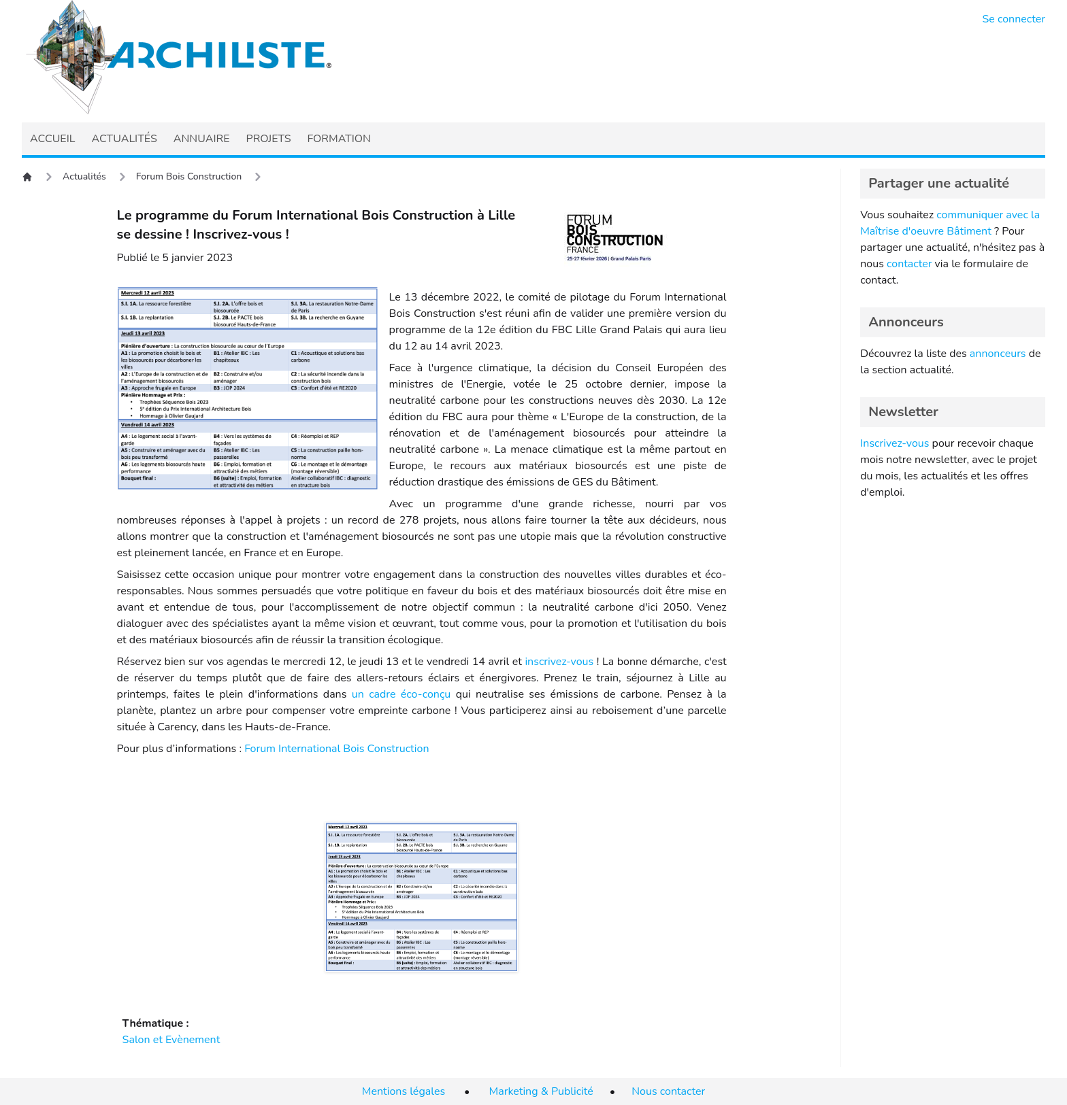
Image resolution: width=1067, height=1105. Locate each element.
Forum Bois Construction (189, 176)
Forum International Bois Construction (336, 748)
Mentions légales (403, 1091)
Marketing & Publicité (541, 1091)
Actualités (84, 176)
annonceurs (998, 353)
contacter (909, 263)
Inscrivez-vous (894, 443)
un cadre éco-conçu (401, 694)
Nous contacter (668, 1091)
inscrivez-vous (559, 661)
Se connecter (1014, 19)
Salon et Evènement (171, 1039)
